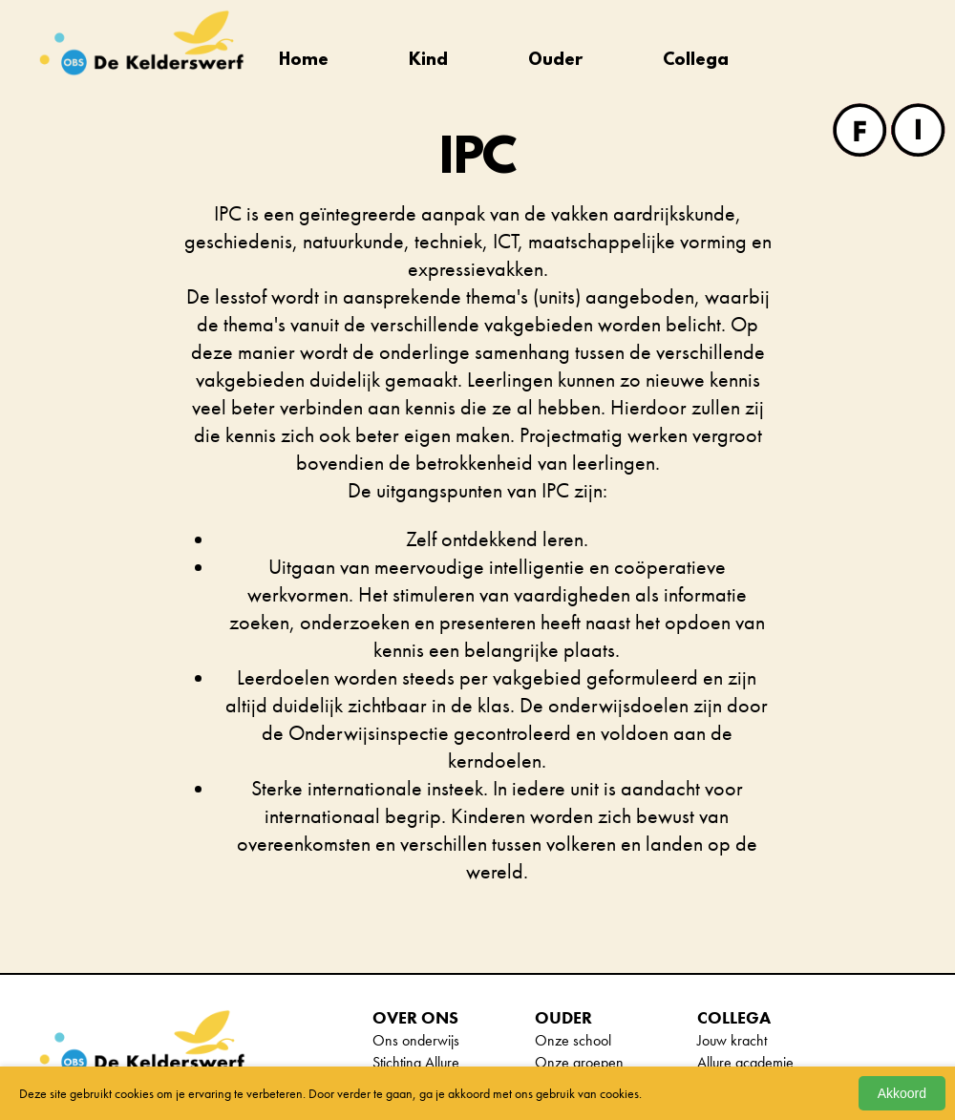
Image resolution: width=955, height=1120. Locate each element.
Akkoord (902, 1093)
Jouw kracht (732, 1040)
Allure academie (745, 1062)
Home (304, 61)
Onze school (573, 1040)
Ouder (555, 61)
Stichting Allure (415, 1062)
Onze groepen (579, 1062)
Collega (696, 61)
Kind (428, 61)
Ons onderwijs (415, 1040)
